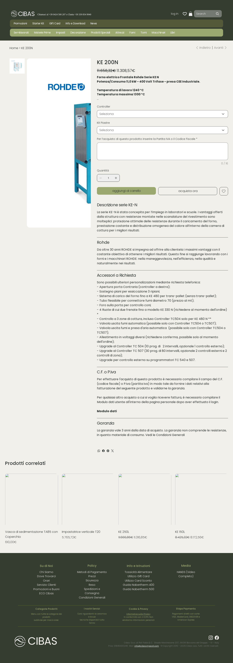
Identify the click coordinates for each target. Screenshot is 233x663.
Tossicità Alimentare (138, 572)
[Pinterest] (108, 451)
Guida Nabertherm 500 (138, 589)
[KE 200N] (27, 48)
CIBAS (26, 14)
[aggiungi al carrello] (126, 191)
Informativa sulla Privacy (138, 614)
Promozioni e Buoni (46, 589)
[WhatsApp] (99, 451)
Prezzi (92, 576)
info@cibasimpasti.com (146, 645)
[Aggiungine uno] (116, 178)
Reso (92, 585)
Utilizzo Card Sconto (138, 581)
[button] (190, 13)
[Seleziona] (162, 114)
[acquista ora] (187, 191)
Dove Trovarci (46, 576)
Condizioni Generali (170, 435)
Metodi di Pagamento (92, 572)
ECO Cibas (46, 593)
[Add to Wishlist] (223, 191)
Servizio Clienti (46, 585)
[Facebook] (103, 451)
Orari (46, 581)
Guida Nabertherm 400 (138, 585)
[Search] (208, 13)
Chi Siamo (46, 572)
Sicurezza (92, 580)
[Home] (14, 48)
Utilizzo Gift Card (138, 576)
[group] (116, 509)
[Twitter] (112, 451)
